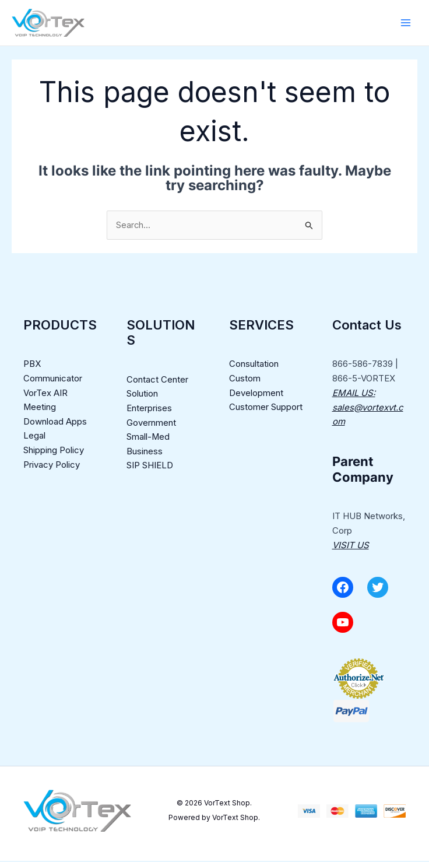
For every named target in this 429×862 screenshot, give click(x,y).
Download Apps (55, 422)
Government (151, 423)
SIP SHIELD (149, 466)
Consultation (254, 364)
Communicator (52, 379)
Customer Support (266, 408)
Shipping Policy (53, 451)
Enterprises (149, 409)
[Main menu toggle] (405, 23)
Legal (34, 437)
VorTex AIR (45, 394)
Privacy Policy (51, 465)
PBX (32, 364)
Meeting (40, 408)
